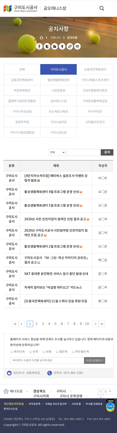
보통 (49, 352)
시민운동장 (58, 90)
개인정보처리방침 (14, 404)
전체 (22, 69)
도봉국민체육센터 (95, 69)
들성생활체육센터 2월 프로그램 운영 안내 (51, 246)
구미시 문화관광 (71, 396)
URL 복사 (70, 46)
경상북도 (39, 391)
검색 (102, 8)
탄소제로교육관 (58, 112)
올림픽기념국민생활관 (22, 101)
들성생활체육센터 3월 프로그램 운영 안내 (51, 205)
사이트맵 (76, 403)
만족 (35, 352)
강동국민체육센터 (22, 80)
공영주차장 (22, 122)
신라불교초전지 (95, 122)
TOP (110, 406)
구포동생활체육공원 (95, 101)
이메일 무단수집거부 (56, 403)
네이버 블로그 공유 (54, 46)
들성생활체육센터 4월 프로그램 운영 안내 (51, 192)
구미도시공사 (23, 8)
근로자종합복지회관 (95, 90)
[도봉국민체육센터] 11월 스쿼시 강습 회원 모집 (55, 301)
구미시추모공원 (22, 112)
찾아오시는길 (11, 408)
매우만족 (19, 352)
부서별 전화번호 (94, 403)
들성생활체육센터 (58, 80)
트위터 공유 (47, 46)
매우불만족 (82, 352)
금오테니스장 (55, 8)
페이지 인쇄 (77, 46)
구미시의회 (41, 396)
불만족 (63, 352)
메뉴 (111, 8)
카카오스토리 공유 (62, 46)
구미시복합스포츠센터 (95, 80)
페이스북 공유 (39, 46)
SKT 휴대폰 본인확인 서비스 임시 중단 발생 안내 (56, 274)
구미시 (61, 391)
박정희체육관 (22, 90)
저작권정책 (34, 403)
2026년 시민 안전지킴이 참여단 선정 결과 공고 (55, 219)
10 (87, 324)
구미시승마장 (58, 122)
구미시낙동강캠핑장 (22, 133)
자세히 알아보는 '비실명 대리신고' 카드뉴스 (53, 287)
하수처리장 (95, 112)
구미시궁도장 (58, 133)
